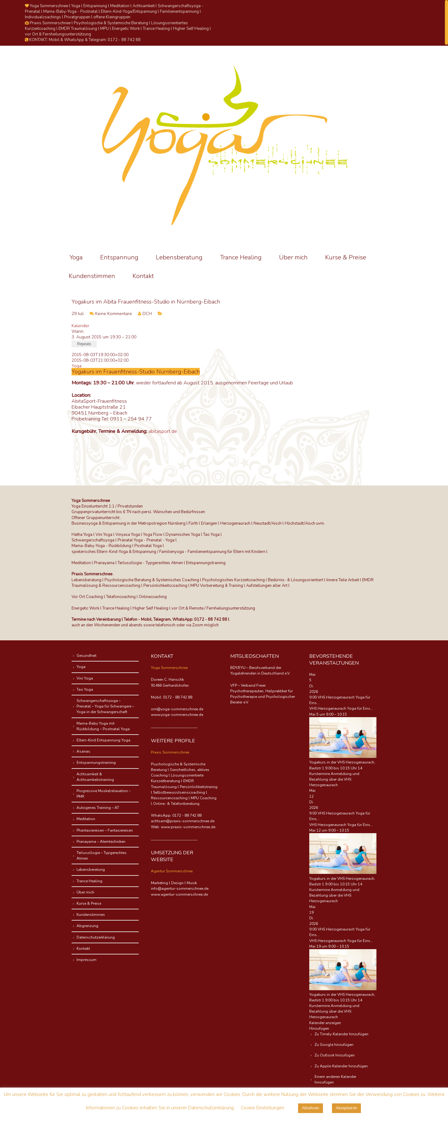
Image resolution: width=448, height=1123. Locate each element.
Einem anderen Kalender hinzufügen (336, 1079)
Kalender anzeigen (325, 1022)
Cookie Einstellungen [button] (262, 1108)
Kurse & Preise (345, 257)
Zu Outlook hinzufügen (335, 1055)
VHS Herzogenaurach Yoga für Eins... (341, 708)
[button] (319, 1028)
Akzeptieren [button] (346, 1108)
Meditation (87, 818)
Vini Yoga (86, 678)
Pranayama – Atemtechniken (102, 841)
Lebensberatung (179, 257)
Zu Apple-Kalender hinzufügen (342, 1066)
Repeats (84, 344)
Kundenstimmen (92, 276)
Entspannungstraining (97, 762)
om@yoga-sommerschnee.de (177, 709)
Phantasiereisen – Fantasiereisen (106, 830)
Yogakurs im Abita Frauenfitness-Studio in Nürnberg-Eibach (146, 301)
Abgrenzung (89, 925)
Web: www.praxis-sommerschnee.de (183, 826)
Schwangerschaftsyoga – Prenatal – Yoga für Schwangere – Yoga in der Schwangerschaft (106, 706)
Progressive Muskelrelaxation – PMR (105, 793)
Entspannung (119, 257)
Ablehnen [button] (310, 1108)
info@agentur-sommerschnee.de (179, 888)
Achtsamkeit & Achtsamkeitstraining (96, 777)
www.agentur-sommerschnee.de (179, 894)
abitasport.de (162, 431)
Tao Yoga (86, 689)
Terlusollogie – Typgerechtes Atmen (103, 855)
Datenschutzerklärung (97, 937)
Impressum (88, 959)
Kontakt (143, 276)
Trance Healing (241, 257)
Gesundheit (88, 655)
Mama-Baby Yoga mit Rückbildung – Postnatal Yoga (104, 726)
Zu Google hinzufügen (334, 1044)
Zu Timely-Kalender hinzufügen (342, 1034)
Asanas (84, 751)
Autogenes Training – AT (99, 807)
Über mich (293, 257)
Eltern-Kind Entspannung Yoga (105, 740)
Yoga (76, 257)
